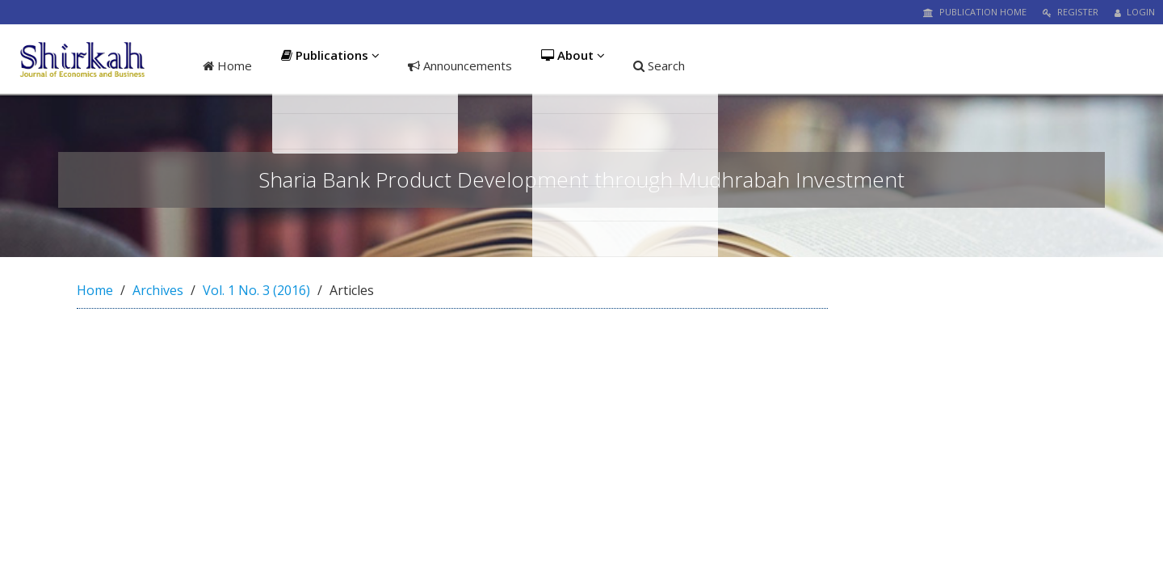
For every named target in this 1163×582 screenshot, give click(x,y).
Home (227, 65)
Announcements (461, 65)
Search (664, 65)
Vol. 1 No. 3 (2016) (256, 290)
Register (1070, 12)
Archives (157, 290)
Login (1135, 12)
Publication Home (975, 12)
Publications (330, 65)
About (575, 65)
